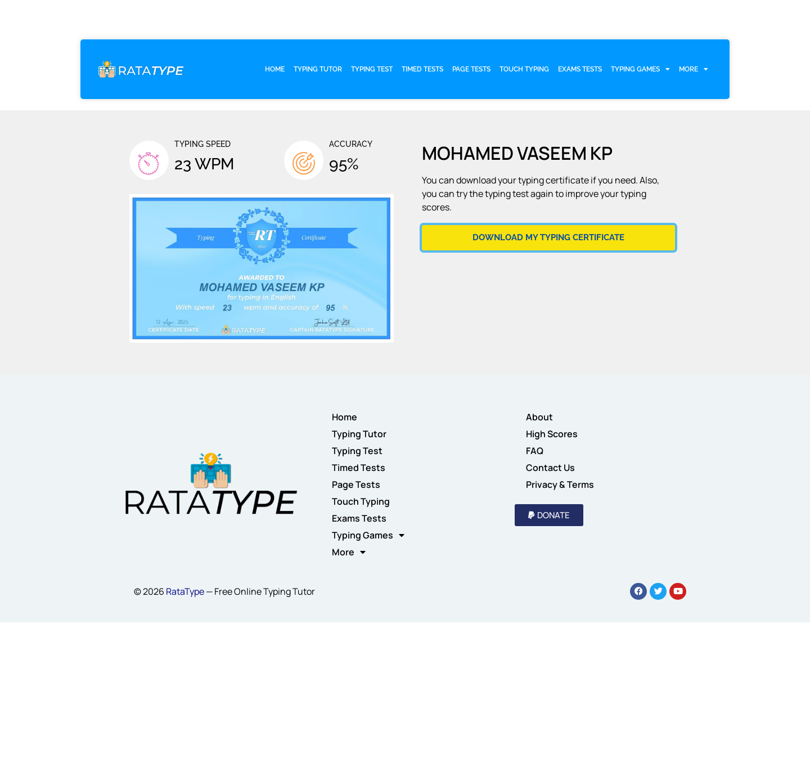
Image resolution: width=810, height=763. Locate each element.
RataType (185, 591)
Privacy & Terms (560, 484)
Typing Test (372, 69)
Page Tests (471, 69)
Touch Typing (524, 69)
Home (275, 69)
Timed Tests (422, 69)
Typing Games (640, 69)
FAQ (534, 451)
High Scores (552, 434)
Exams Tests (580, 69)
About (539, 417)
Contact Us (550, 467)
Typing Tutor (318, 69)
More (693, 69)
